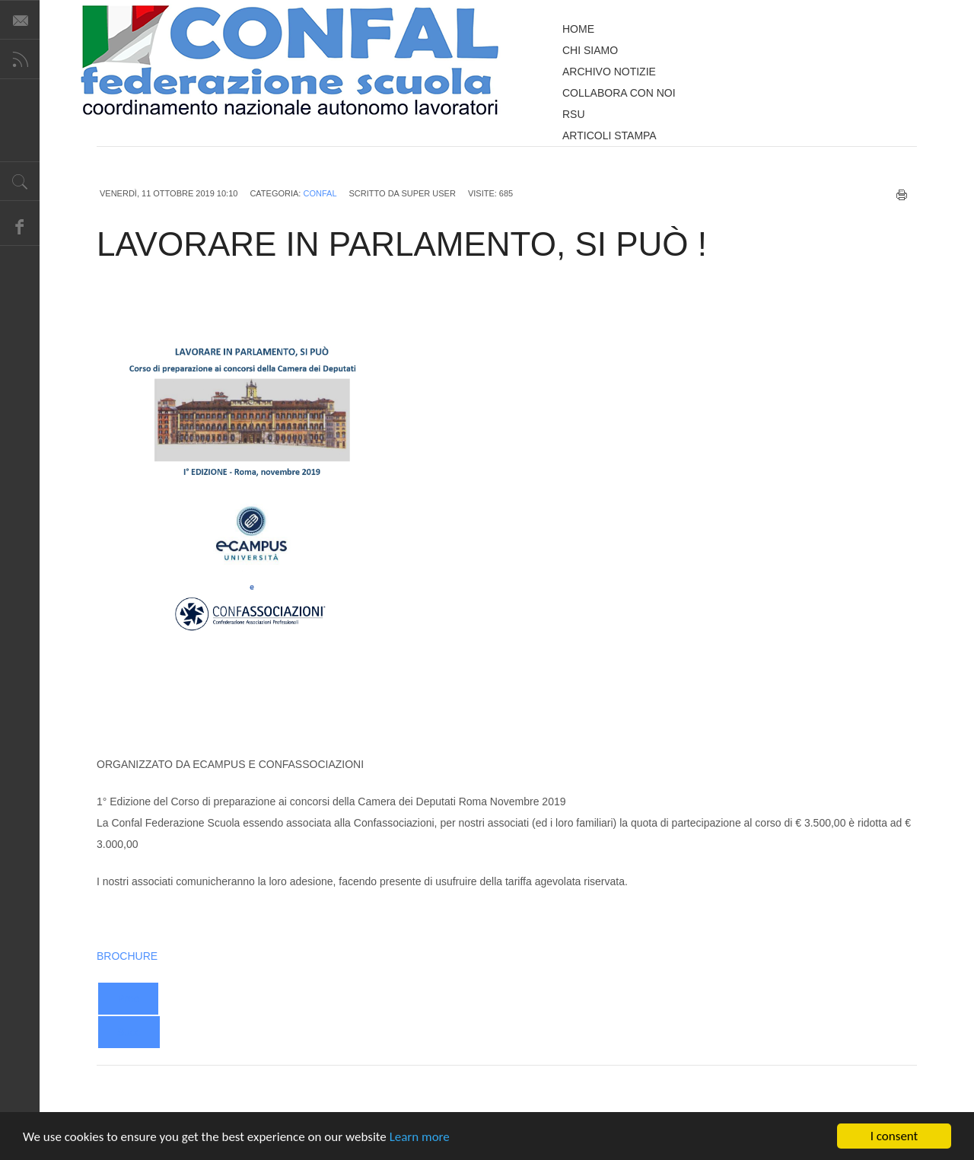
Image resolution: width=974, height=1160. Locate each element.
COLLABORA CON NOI (619, 93)
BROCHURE (127, 956)
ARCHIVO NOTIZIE (609, 71)
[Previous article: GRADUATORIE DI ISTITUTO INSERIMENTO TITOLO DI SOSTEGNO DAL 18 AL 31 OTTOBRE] (128, 999)
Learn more (420, 1138)
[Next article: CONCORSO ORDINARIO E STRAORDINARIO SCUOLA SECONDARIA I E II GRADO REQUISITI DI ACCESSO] (129, 1032)
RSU (573, 114)
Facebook (20, 226)
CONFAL (319, 193)
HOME (578, 29)
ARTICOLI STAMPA (609, 135)
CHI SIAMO (590, 50)
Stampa (902, 195)
